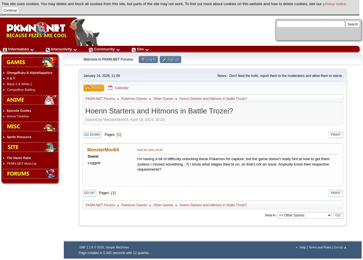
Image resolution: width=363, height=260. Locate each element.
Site (140, 49)
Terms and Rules (320, 247)
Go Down (92, 134)
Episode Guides (19, 110)
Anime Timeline (18, 116)
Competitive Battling (21, 89)
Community (104, 49)
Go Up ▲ (340, 247)
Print (336, 134)
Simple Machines (117, 247)
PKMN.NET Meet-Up (22, 163)
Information (18, 49)
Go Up (89, 193)
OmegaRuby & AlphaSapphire (29, 72)
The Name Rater (19, 158)
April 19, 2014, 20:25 (150, 149)
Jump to (270, 215)
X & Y (11, 78)
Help (303, 247)
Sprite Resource (19, 137)
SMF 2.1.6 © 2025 (91, 247)
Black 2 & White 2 (19, 84)
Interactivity (61, 49)
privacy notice (334, 4)
